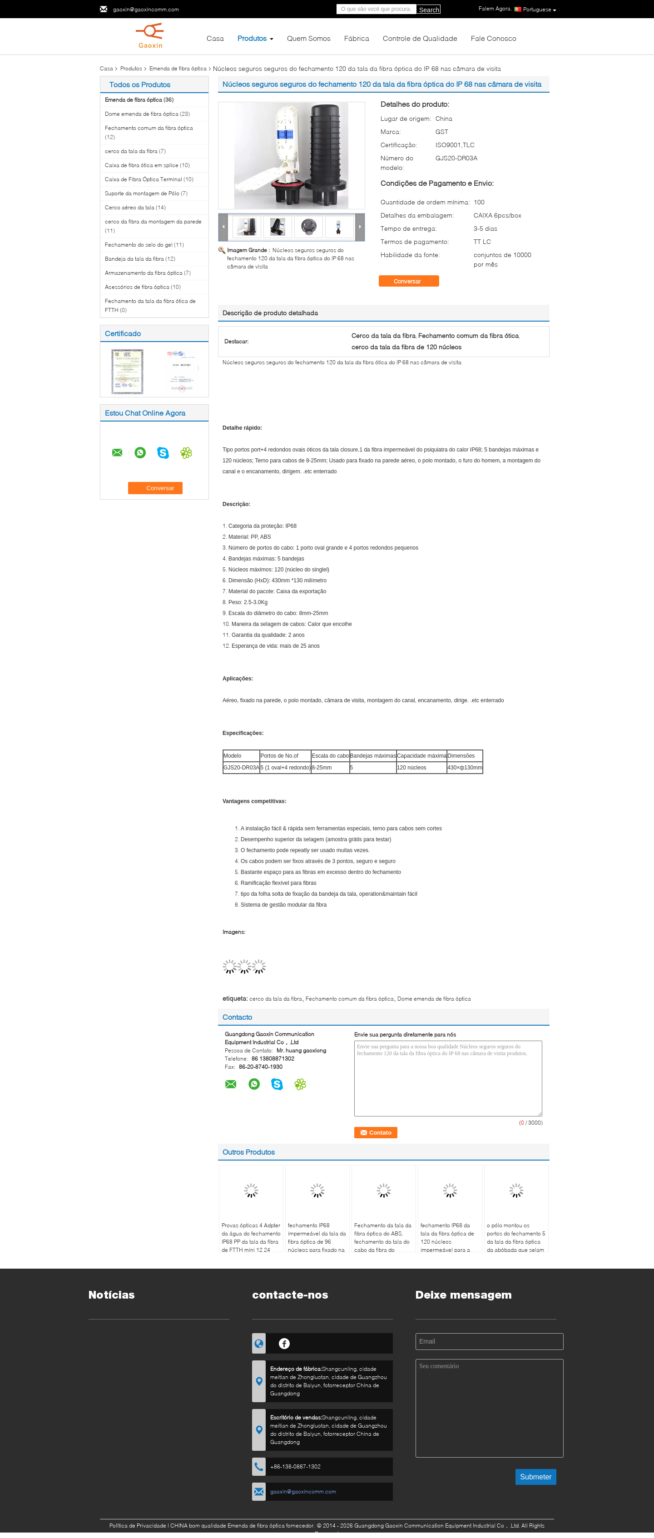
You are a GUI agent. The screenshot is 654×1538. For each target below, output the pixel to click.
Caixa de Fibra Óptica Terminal (143, 179)
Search (429, 10)
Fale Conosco (493, 38)
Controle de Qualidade (420, 38)
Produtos (252, 38)
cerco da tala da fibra (131, 151)
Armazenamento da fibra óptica (144, 272)
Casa (215, 38)
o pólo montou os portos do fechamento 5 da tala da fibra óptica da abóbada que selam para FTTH (516, 1241)
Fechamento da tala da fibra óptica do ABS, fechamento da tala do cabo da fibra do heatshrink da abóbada (382, 1241)
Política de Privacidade (137, 1525)
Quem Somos (309, 38)
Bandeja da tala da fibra (134, 258)
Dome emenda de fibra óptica (141, 113)
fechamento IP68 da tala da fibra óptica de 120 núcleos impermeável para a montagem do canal (447, 1241)
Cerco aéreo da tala (129, 207)
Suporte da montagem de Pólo (142, 193)
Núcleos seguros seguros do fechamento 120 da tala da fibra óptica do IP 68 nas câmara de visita (290, 258)
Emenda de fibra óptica (178, 68)
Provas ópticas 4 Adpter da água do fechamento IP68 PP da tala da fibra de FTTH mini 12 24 (251, 1237)
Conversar (413, 281)
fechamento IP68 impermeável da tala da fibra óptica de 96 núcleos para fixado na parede (317, 1241)
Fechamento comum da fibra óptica (149, 127)
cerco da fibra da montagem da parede (153, 221)
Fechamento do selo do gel (139, 244)
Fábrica (356, 38)
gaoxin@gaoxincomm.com (146, 9)
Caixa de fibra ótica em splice (141, 165)
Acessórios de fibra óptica (137, 286)
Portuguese (539, 9)
